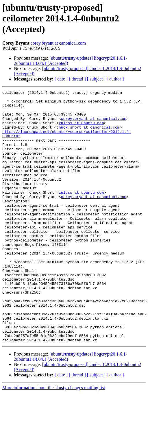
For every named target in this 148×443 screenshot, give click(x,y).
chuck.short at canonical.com (87, 135)
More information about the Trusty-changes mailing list (53, 437)
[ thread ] (77, 78)
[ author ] (115, 78)
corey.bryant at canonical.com (58, 43)
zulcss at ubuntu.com (81, 129)
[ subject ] (96, 78)
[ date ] (61, 78)
